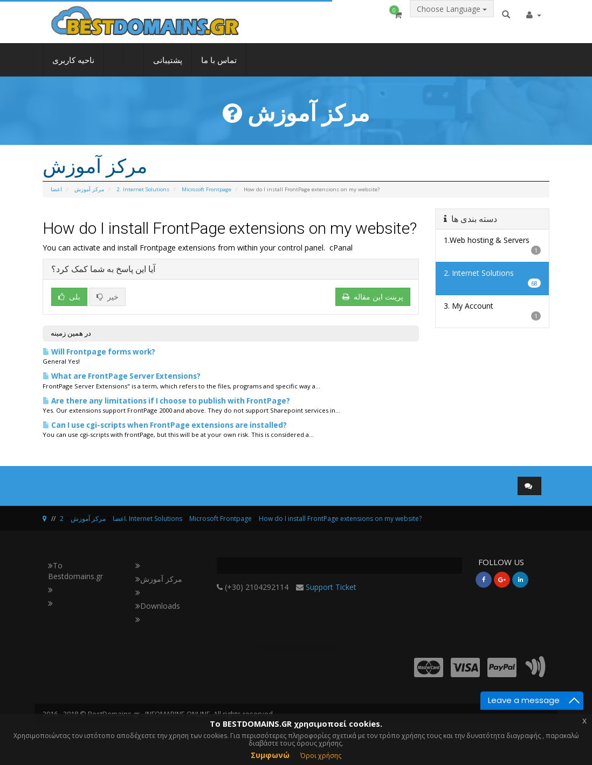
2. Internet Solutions (142, 189)
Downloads (157, 606)
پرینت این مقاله (372, 296)
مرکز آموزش (89, 189)
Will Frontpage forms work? (99, 352)
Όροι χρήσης (320, 755)
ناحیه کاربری (73, 67)
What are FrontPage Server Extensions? (122, 376)
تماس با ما (219, 67)
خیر (108, 296)
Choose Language (452, 20)
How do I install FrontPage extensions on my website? (340, 518)
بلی (69, 296)
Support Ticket (331, 587)
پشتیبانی (167, 67)
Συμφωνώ (270, 755)
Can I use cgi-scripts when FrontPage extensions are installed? (165, 425)
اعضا (56, 189)
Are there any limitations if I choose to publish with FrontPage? (166, 401)
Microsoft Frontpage (206, 189)
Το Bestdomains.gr (75, 570)
